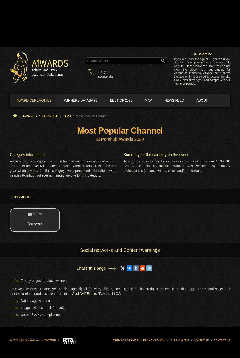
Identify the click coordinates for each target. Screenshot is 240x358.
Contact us (222, 340)
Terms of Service (184, 83)
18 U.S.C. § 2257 (179, 340)
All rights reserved (29, 340)
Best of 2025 (124, 100)
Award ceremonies (35, 100)
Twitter (50, 340)
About (207, 100)
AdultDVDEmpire (84, 294)
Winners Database (83, 100)
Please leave (193, 66)
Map (152, 100)
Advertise (201, 340)
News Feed (179, 100)
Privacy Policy (154, 340)
